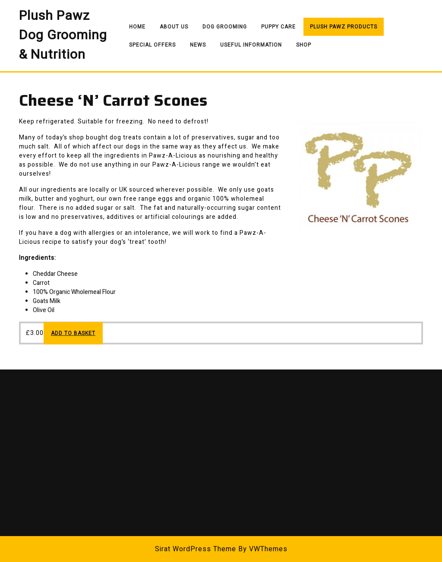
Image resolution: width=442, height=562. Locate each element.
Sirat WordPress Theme (195, 549)
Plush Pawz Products (343, 27)
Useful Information (251, 45)
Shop (303, 45)
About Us (174, 27)
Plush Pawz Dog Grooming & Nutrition (63, 35)
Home (137, 27)
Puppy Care (278, 27)
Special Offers (152, 45)
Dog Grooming (224, 27)
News (198, 45)
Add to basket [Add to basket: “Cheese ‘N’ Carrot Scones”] (73, 333)
